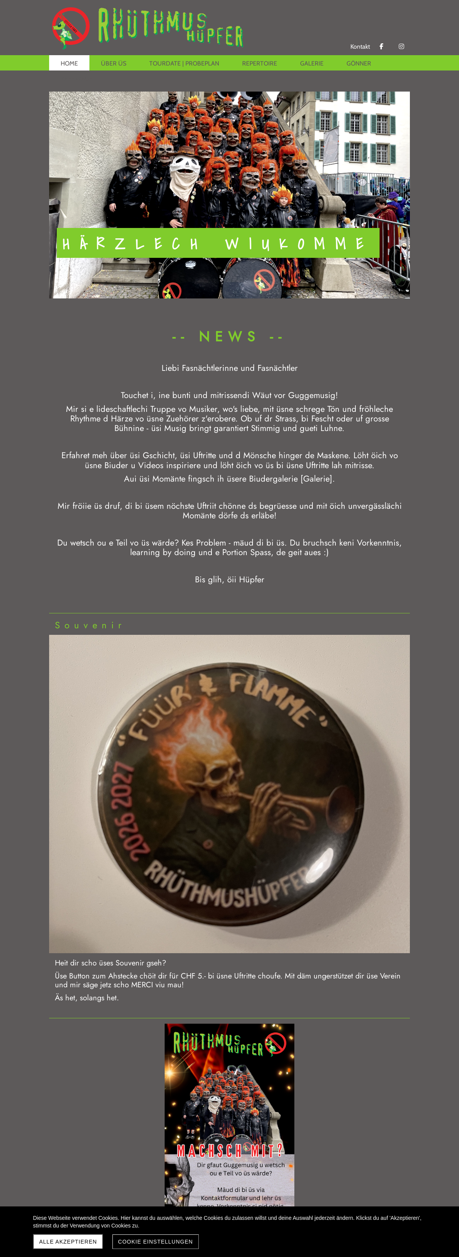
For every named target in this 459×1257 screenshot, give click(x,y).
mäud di (248, 542)
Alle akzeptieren (68, 1242)
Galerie (316, 478)
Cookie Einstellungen (155, 1242)
